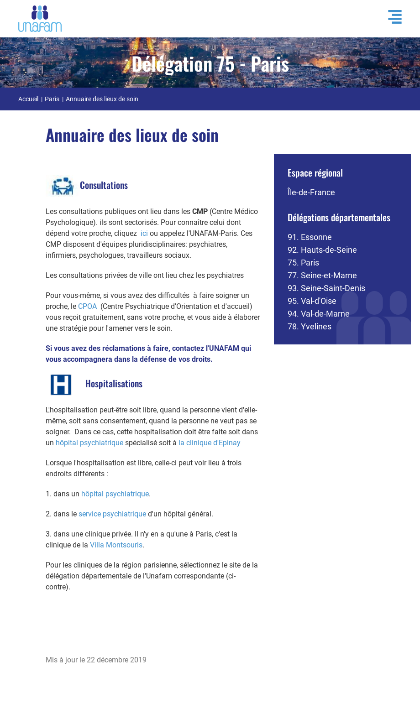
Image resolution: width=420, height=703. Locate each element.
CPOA (87, 306)
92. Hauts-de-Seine (322, 250)
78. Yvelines (309, 326)
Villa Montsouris (116, 545)
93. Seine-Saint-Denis (326, 288)
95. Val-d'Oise (312, 301)
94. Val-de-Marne (319, 313)
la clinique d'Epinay (209, 442)
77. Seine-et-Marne (322, 275)
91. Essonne (310, 237)
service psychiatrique (112, 514)
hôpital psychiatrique (89, 442)
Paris (52, 99)
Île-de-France (311, 192)
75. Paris (303, 262)
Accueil (28, 99)
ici (144, 233)
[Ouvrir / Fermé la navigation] (390, 16)
